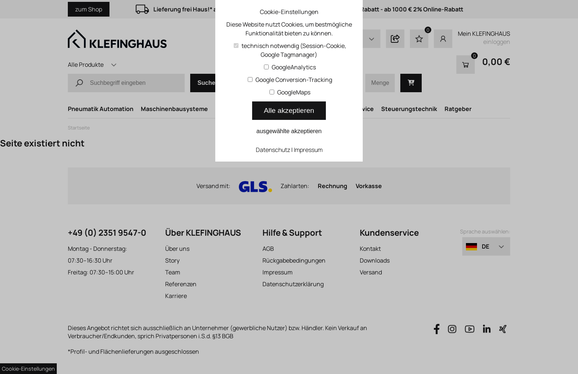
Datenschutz (273, 150)
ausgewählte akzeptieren (288, 131)
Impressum (308, 150)
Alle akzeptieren (289, 110)
